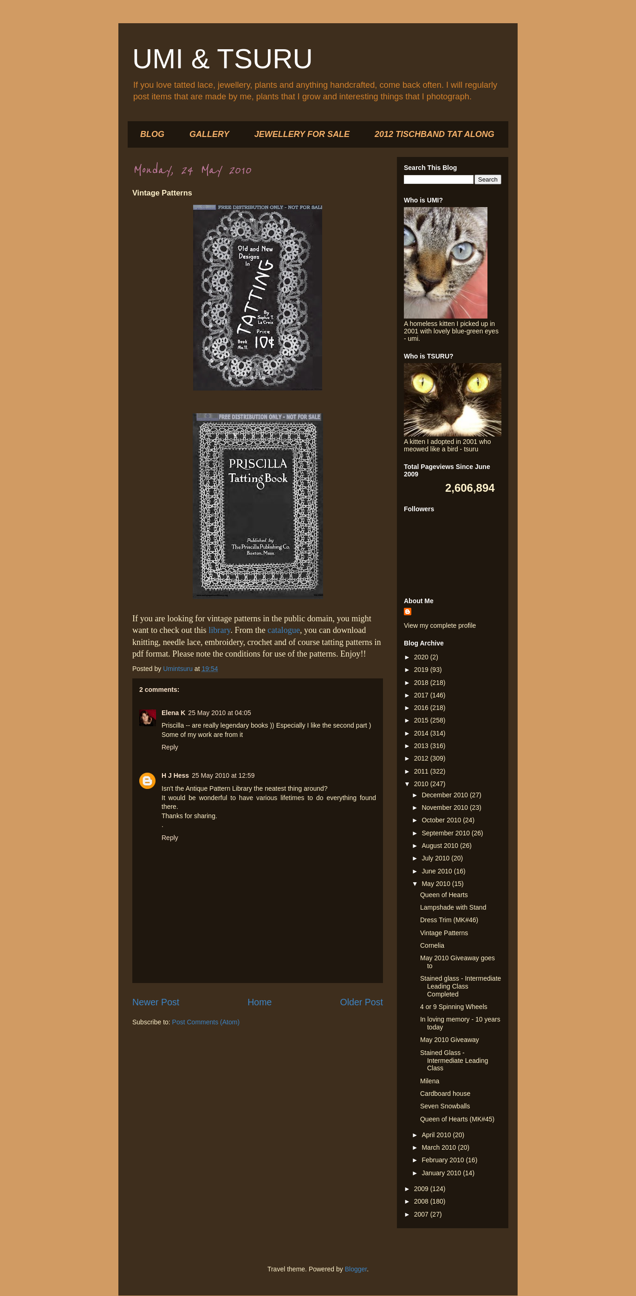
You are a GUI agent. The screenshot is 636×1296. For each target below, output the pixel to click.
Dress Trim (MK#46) (449, 920)
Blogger (356, 1269)
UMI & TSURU (222, 58)
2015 (422, 720)
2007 (422, 1214)
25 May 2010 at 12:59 (223, 775)
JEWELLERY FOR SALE (302, 134)
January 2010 (442, 1173)
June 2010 (438, 871)
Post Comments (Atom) (206, 1022)
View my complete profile (440, 625)
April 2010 (437, 1135)
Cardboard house (445, 1093)
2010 (422, 784)
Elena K (173, 712)
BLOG (152, 134)
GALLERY (209, 134)
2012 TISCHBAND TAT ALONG (434, 134)
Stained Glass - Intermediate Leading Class (454, 1060)
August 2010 (441, 845)
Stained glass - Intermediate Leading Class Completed (460, 986)
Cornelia (432, 945)
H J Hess (175, 775)
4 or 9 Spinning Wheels (453, 1006)
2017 (422, 695)
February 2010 (444, 1160)
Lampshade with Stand (453, 907)
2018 (422, 682)
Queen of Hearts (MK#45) (457, 1119)
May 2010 (437, 883)
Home (259, 1002)
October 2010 (442, 820)
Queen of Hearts (444, 895)
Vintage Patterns (444, 933)
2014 (422, 733)
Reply (170, 747)
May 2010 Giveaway (449, 1039)
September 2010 (446, 833)
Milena (429, 1081)
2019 (422, 669)
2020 (422, 657)
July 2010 (436, 858)
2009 (422, 1188)
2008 (422, 1201)
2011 (422, 771)
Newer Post (155, 1002)
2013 (422, 745)
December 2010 (446, 795)
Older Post (361, 1002)
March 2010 (440, 1147)
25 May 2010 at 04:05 (219, 712)
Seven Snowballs (445, 1106)
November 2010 (446, 807)
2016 (422, 707)
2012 (422, 758)
